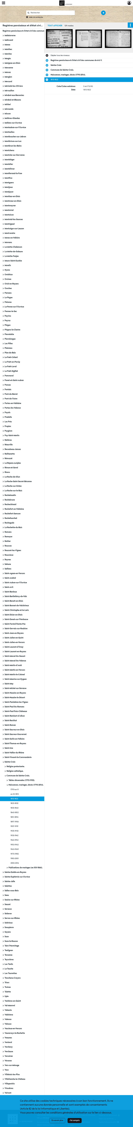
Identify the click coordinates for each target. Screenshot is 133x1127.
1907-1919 (14, 826)
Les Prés (8, 422)
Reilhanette (10, 454)
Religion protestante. (16, 766)
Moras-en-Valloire (12, 238)
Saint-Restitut (11, 721)
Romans (8, 532)
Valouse (8, 1024)
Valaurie (8, 1010)
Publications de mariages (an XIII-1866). (26, 868)
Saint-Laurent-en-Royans (15, 652)
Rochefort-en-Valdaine (14, 509)
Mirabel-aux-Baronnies (14, 95)
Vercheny (9, 1047)
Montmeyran (10, 206)
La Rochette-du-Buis (13, 527)
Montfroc (8, 178)
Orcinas (8, 279)
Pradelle (8, 417)
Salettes (8, 886)
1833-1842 (14, 808)
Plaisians (8, 348)
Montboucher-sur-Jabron (15, 137)
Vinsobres (9, 1088)
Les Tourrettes (11, 973)
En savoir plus (57, 1120)
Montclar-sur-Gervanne (15, 155)
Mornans (8, 242)
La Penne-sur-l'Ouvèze (14, 307)
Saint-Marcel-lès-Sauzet (15, 656)
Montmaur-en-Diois (13, 201)
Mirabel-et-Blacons (13, 100)
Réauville (9, 445)
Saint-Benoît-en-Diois (14, 601)
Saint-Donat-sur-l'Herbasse (16, 619)
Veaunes (8, 1038)
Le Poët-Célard (11, 357)
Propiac (8, 426)
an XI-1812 (15, 794)
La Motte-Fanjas (12, 256)
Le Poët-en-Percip (12, 362)
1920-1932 (14, 831)
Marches (8, 54)
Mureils (8, 265)
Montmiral (9, 210)
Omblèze (9, 275)
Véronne (8, 1061)
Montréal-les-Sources (14, 219)
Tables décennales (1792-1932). (22, 780)
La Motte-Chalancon (13, 247)
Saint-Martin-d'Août (13, 665)
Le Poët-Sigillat (11, 371)
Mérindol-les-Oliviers (14, 86)
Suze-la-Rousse (11, 941)
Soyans (8, 932)
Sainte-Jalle (10, 881)
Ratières (8, 440)
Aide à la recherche (36, 17)
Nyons (7, 270)
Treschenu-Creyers (13, 978)
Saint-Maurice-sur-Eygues (16, 679)
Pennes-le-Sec (11, 311)
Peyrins (8, 316)
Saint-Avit (9, 587)
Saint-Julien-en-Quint (14, 638)
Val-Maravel (10, 1006)
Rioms (7, 472)
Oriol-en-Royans (12, 284)
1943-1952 (14, 840)
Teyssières (9, 960)
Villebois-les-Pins (12, 1075)
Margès (8, 59)
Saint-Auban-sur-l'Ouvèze (16, 583)
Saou (7, 895)
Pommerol (9, 376)
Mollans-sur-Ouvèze (13, 123)
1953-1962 (15, 845)
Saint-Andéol (10, 578)
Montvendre (10, 233)
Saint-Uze (9, 748)
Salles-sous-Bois (12, 891)
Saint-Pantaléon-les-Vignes (16, 702)
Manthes (8, 49)
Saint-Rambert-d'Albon (15, 716)
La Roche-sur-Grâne (13, 486)
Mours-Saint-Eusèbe (13, 261)
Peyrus (8, 321)
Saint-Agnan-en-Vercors (15, 573)
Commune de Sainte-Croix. (18, 776)
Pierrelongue (10, 339)
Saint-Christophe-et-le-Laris (17, 610)
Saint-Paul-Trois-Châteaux (16, 711)
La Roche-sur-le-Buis (13, 491)
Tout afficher (55, 26)
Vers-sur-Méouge (12, 1065)
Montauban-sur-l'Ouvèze (15, 127)
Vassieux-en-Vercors (13, 1029)
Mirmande (9, 109)
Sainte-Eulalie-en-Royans (15, 872)
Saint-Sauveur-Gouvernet (16, 734)
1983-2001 (15, 858)
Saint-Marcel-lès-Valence (15, 661)
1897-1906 (15, 822)
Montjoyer (9, 192)
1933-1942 (14, 835)
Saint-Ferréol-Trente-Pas (15, 624)
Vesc (7, 1070)
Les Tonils (9, 964)
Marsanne (9, 68)
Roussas (8, 546)
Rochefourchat (11, 518)
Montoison (9, 215)
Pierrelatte (9, 334)
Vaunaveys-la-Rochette (15, 1033)
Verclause (9, 1052)
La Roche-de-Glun (12, 477)
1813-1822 (14, 799)
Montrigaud (10, 224)
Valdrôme (9, 1015)
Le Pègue (8, 298)
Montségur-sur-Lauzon (14, 229)
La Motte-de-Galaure (14, 252)
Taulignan (9, 950)
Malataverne (10, 36)
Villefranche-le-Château (15, 1079)
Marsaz (8, 72)
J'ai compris (75, 1120)
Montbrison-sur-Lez (13, 141)
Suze (7, 937)
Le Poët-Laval (11, 367)
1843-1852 (15, 812)
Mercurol (8, 81)
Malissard (9, 40)
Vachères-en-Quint (13, 1001)
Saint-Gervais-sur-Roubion (16, 629)
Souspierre (9, 927)
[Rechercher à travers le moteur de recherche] (52, 12)
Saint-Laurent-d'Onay (14, 647)
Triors (7, 983)
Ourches (8, 288)
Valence (8, 1019)
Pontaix (8, 390)
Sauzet (8, 904)
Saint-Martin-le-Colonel (15, 675)
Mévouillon (9, 91)
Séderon (8, 914)
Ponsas (8, 385)
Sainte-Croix (10, 762)
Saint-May (9, 684)
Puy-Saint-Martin (12, 435)
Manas (7, 45)
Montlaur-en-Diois (12, 196)
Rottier (8, 541)
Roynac (8, 560)
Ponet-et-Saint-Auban (14, 380)
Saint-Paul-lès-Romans (14, 707)
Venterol (8, 1042)
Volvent (8, 1093)
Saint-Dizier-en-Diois (13, 615)
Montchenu (9, 150)
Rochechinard (10, 504)
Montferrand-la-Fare (13, 173)
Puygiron (8, 431)
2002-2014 (15, 863)
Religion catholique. (15, 771)
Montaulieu (9, 132)
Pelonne (8, 302)
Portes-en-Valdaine (13, 403)
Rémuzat (8, 458)
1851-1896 (14, 817)
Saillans (8, 569)
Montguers (9, 183)
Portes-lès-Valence (13, 408)
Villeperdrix (10, 1084)
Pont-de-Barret (11, 394)
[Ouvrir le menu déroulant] (3, 3)
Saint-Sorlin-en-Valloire (14, 739)
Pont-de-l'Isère (11, 399)
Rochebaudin (10, 495)
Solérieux (8, 923)
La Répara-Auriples (13, 463)
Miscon (8, 114)
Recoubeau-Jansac (13, 449)
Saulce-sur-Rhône (12, 900)
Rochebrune (10, 500)
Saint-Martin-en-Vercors (15, 670)
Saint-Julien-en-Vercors (15, 642)
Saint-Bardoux (11, 592)
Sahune (8, 564)
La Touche (9, 969)
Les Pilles (9, 344)
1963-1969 (15, 849)
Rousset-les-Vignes (13, 550)
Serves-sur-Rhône (12, 918)
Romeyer (8, 537)
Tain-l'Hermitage (12, 946)
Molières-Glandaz (12, 118)
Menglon (8, 77)
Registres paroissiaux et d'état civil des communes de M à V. (28, 31)
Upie (7, 996)
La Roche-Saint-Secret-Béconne (18, 481)
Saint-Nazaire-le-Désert (15, 698)
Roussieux (9, 555)
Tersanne (8, 955)
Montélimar (10, 169)
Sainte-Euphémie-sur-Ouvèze (17, 877)
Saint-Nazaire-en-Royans (15, 693)
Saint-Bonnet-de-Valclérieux (17, 606)
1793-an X (15, 789)
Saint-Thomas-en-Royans (15, 744)
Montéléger (9, 160)
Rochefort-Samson (13, 514)
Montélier (9, 164)
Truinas (8, 987)
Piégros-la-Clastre (12, 330)
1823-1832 (14, 803)
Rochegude (9, 523)
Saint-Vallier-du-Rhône (14, 753)
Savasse (8, 909)
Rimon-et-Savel (11, 468)
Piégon (8, 325)
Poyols (7, 412)
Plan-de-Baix (10, 353)
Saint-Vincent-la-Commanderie (18, 757)
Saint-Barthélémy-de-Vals (16, 596)
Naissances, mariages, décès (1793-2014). (26, 785)
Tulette (8, 992)
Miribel (8, 104)
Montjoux (9, 187)
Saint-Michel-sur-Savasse (15, 688)
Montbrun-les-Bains (13, 146)
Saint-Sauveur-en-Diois (14, 730)
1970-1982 (15, 854)
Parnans (8, 293)
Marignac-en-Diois (12, 63)
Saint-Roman (10, 725)
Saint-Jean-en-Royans (14, 633)
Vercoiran (9, 1056)
